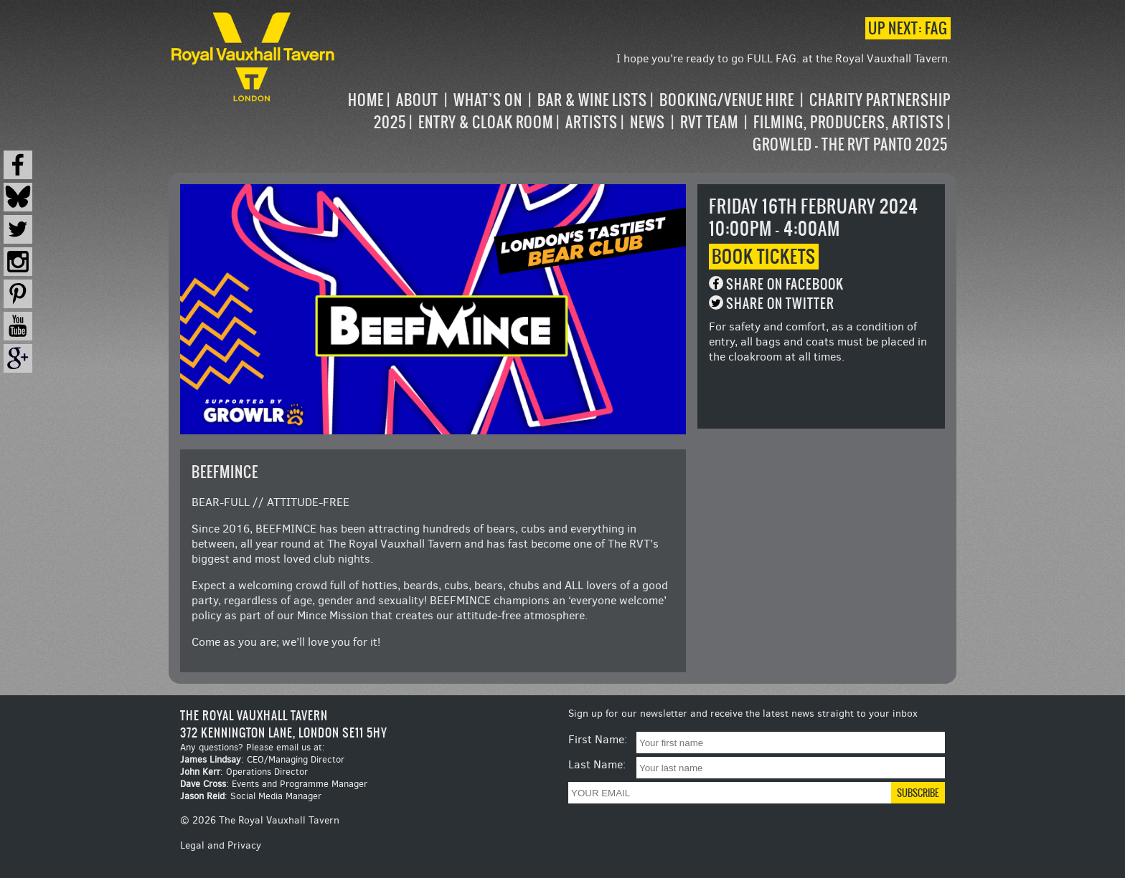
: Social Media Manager (250, 796)
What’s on (487, 100)
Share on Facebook (785, 284)
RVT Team (709, 122)
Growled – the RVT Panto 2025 (850, 144)
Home (366, 100)
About (417, 100)
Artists (591, 122)
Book (764, 256)
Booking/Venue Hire (726, 100)
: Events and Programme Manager (273, 784)
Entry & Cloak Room (485, 122)
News (647, 122)
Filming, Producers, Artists (848, 122)
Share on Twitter (780, 303)
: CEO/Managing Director (262, 759)
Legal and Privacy (220, 845)
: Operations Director (244, 771)
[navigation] (644, 122)
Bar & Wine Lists (592, 100)
